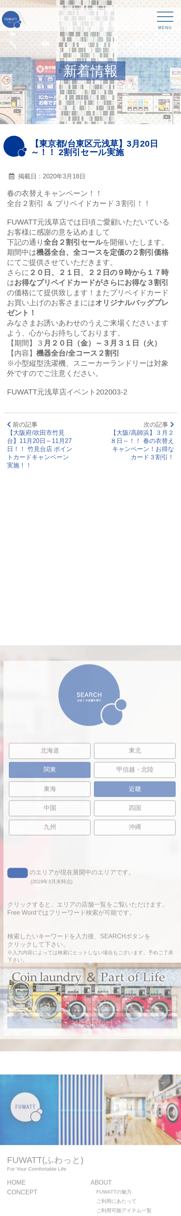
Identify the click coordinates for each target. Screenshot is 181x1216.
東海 (50, 871)
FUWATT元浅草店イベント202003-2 (67, 392)
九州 (50, 909)
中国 (50, 890)
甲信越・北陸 (135, 852)
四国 (135, 890)
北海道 (50, 833)
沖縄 (135, 909)
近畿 (135, 871)
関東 (50, 852)
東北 (135, 833)
